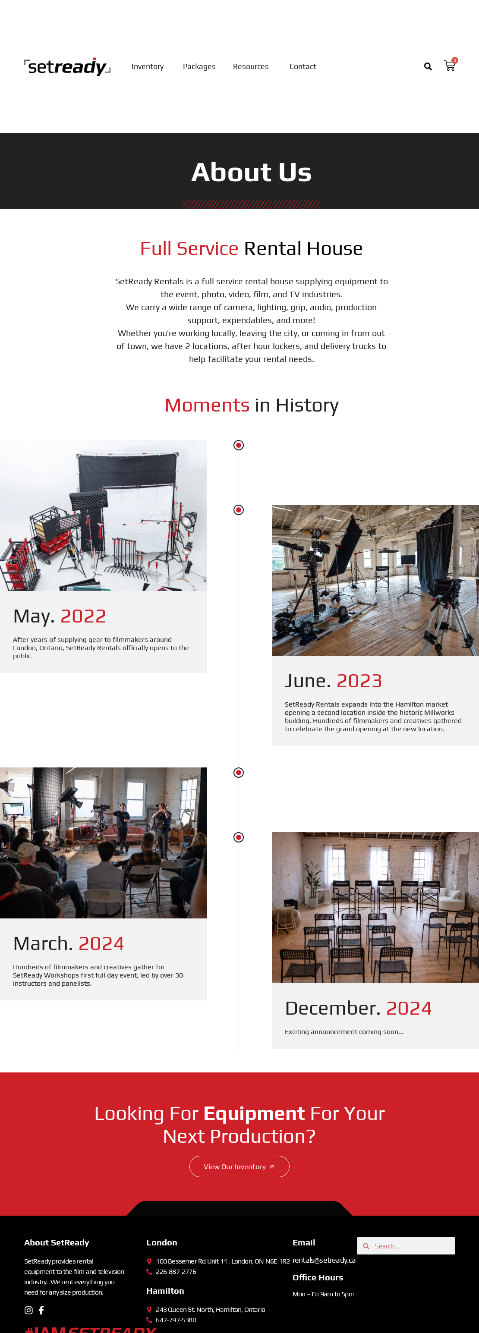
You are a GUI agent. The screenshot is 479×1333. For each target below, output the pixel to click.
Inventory (148, 66)
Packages (199, 66)
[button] (428, 67)
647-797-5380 (175, 1320)
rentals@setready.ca (324, 1260)
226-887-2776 (175, 1272)
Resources (251, 66)
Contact (303, 66)
